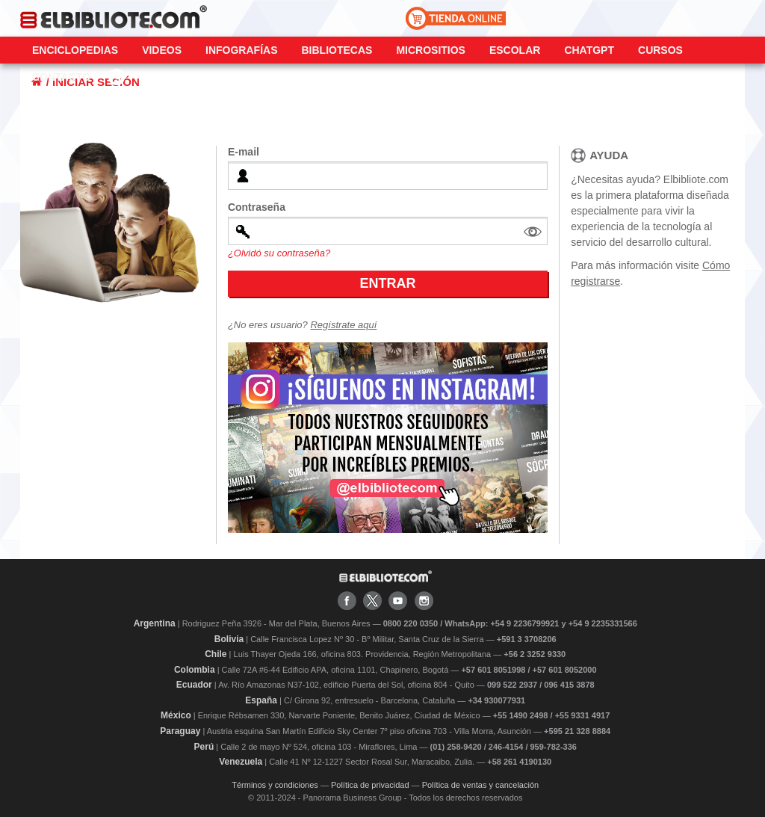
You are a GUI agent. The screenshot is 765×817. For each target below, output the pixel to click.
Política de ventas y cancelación (480, 784)
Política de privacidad (370, 784)
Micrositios (430, 50)
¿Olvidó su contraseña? (279, 253)
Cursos (660, 50)
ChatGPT (589, 50)
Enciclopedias (75, 50)
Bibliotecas (336, 50)
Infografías (241, 50)
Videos (162, 50)
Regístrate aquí (343, 324)
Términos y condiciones (275, 784)
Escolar (514, 50)
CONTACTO (61, 77)
